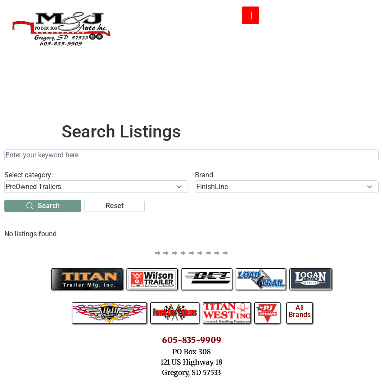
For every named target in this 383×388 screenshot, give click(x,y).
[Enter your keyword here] (191, 155)
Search (43, 206)
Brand (204, 175)
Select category (27, 175)
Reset (114, 206)
